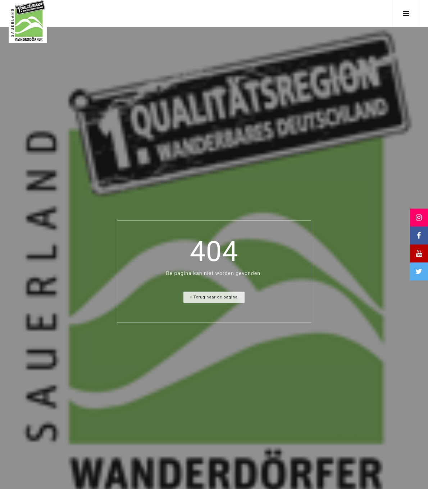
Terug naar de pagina (213, 297)
